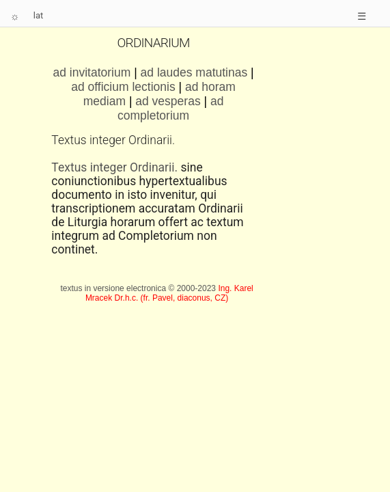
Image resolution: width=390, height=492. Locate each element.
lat (38, 15)
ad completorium (170, 108)
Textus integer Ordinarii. (114, 167)
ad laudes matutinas (194, 72)
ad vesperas (169, 101)
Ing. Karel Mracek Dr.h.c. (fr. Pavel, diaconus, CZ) (169, 293)
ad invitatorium (92, 72)
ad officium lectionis (123, 87)
